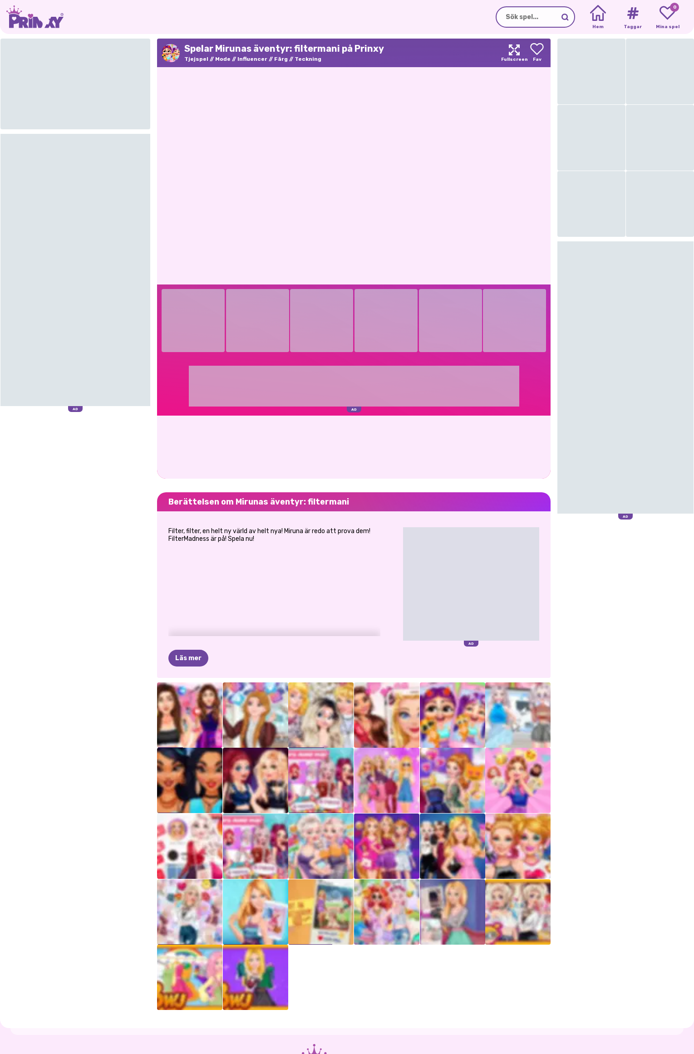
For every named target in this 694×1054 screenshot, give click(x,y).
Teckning (308, 59)
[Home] (598, 17)
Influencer (252, 59)
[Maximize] (514, 53)
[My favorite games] (667, 17)
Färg (281, 59)
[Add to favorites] (537, 53)
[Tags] (632, 17)
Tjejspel (196, 59)
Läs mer (188, 658)
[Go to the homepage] (32, 17)
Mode (223, 59)
